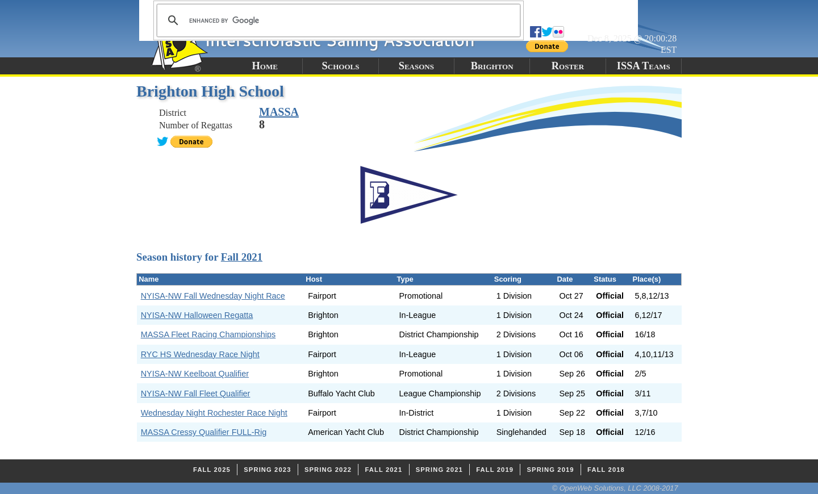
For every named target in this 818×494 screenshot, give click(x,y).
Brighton (492, 66)
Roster (568, 66)
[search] (337, 20)
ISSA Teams (643, 66)
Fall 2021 (241, 257)
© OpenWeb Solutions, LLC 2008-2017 (615, 488)
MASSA (279, 112)
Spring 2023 (267, 469)
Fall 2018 (606, 469)
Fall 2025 (212, 469)
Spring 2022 (328, 469)
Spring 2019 (550, 469)
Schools (341, 66)
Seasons (416, 66)
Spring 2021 (439, 469)
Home (264, 66)
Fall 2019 (495, 469)
